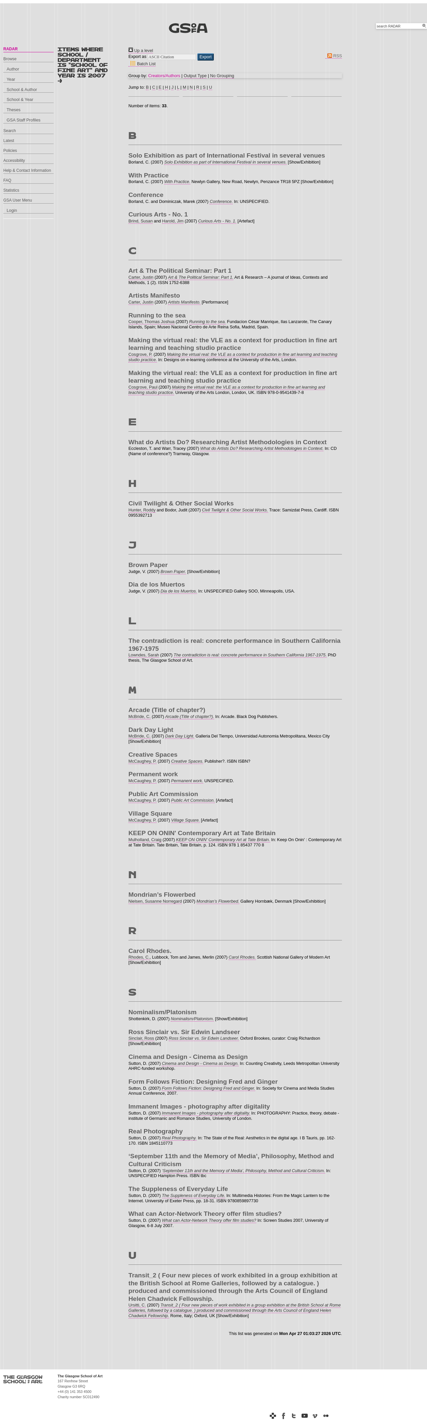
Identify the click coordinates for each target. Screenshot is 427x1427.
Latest (8, 140)
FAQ (7, 180)
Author (13, 69)
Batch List (142, 63)
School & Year (20, 99)
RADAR (10, 49)
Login (12, 210)
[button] (205, 57)
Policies (10, 150)
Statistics (11, 190)
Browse (10, 59)
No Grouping (222, 75)
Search (9, 130)
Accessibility (14, 160)
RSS (333, 55)
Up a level (140, 50)
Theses (14, 109)
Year (11, 79)
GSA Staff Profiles (23, 120)
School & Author (22, 89)
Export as (137, 56)
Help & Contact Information (27, 170)
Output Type (195, 75)
